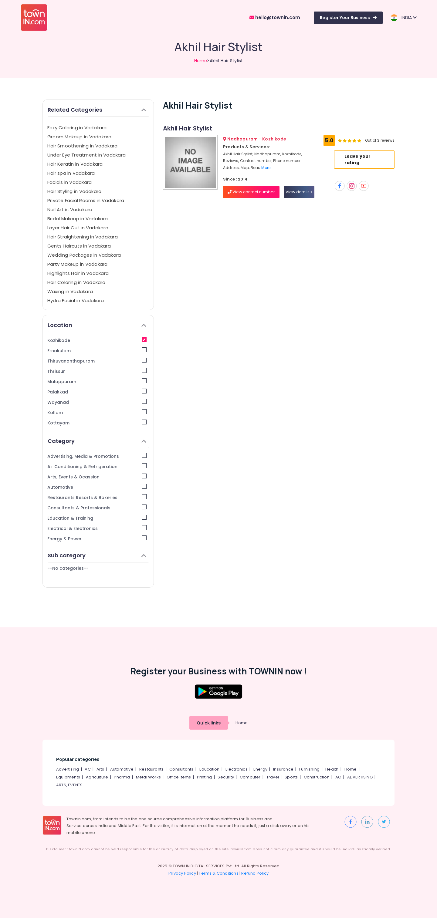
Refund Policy (255, 873)
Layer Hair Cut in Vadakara (77, 227)
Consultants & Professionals (97, 508)
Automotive (97, 487)
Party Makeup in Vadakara (77, 264)
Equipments (68, 777)
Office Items (179, 777)
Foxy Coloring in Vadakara (77, 127)
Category (97, 441)
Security (226, 777)
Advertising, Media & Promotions (97, 456)
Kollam (97, 412)
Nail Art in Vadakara (70, 209)
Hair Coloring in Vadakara (76, 282)
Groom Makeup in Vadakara (79, 136)
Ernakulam (97, 350)
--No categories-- (68, 568)
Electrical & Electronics (97, 528)
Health (331, 769)
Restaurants (151, 769)
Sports (291, 777)
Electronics (236, 769)
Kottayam (97, 423)
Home (200, 61)
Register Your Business (348, 18)
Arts (100, 769)
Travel (272, 777)
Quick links (209, 723)
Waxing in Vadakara (70, 291)
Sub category (97, 555)
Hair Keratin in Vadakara (75, 164)
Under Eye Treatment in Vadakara (86, 155)
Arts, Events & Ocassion (97, 477)
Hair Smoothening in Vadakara (82, 146)
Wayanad (97, 402)
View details (299, 192)
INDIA (403, 18)
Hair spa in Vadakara (71, 173)
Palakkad (97, 392)
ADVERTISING (360, 777)
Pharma (122, 777)
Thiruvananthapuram (97, 361)
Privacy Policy (182, 873)
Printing (204, 777)
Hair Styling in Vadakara (74, 191)
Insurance (283, 769)
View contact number (251, 192)
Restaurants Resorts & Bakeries (97, 497)
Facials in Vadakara (69, 182)
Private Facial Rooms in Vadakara (85, 200)
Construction (317, 777)
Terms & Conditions (219, 873)
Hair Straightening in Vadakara (82, 237)
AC (87, 769)
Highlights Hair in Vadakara (78, 273)
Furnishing (309, 769)
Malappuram (97, 381)
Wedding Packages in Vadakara (84, 255)
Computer (250, 777)
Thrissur (97, 371)
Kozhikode (97, 340)
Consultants (181, 769)
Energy (260, 769)
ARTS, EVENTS (69, 785)
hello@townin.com (274, 17)
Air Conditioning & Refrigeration (97, 466)
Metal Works (148, 777)
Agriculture (97, 777)
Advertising (67, 769)
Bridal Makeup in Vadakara (77, 218)
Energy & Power (97, 538)
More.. (266, 167)
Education (209, 769)
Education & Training (97, 518)
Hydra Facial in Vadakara (75, 300)
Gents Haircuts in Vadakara (79, 246)
